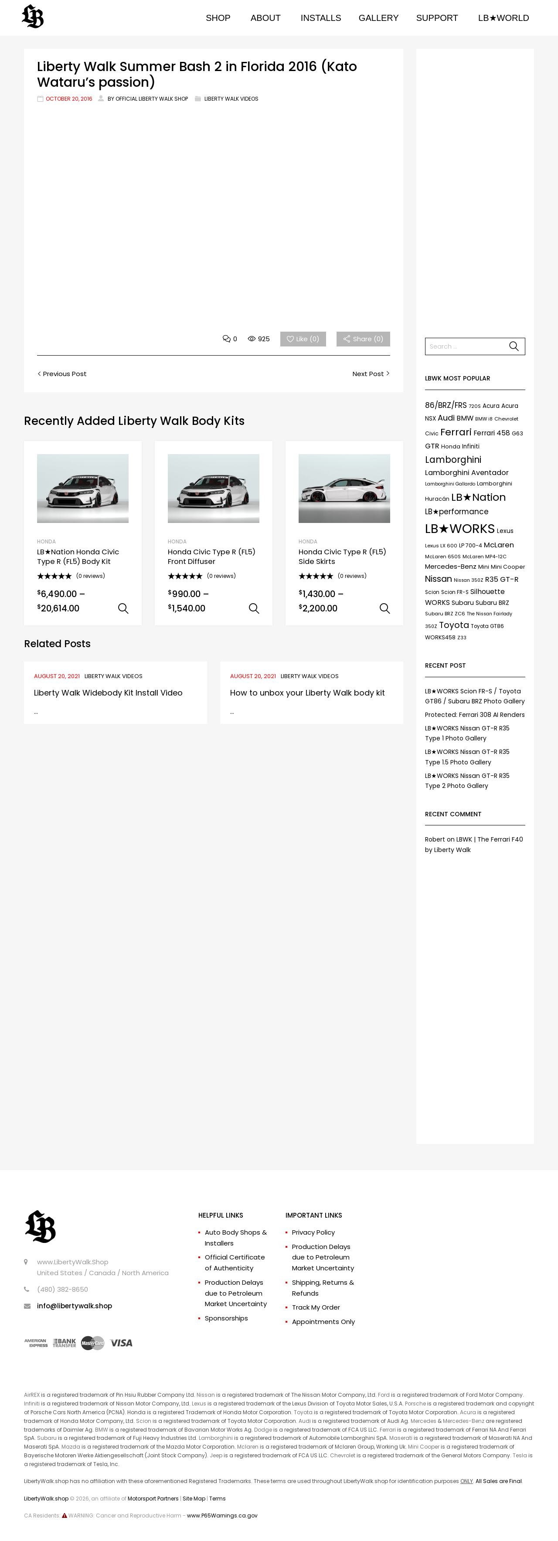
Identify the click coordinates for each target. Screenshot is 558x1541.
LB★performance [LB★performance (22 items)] (457, 511)
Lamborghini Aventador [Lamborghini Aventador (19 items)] (467, 473)
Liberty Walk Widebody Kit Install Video (108, 692)
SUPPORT (437, 18)
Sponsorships (226, 1318)
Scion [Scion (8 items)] (432, 592)
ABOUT (266, 18)
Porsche (415, 1403)
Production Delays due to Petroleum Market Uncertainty (236, 1293)
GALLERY (379, 18)
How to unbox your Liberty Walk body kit (307, 692)
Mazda (70, 1446)
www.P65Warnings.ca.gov (222, 1515)
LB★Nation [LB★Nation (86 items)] (478, 497)
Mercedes (423, 1421)
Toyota (303, 1412)
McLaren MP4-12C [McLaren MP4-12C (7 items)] (485, 556)
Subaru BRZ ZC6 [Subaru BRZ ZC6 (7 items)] (445, 613)
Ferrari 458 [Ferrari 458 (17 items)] (491, 433)
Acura (468, 1412)
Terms (217, 1498)
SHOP (218, 18)
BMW (101, 1429)
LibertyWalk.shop (46, 1498)
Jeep (216, 1455)
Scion (143, 1421)
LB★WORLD (503, 18)
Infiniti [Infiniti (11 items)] (471, 446)
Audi (305, 1421)
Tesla (520, 1455)
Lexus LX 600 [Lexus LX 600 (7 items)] (441, 545)
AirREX (32, 1394)
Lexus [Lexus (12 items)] (505, 530)
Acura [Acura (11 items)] (491, 406)
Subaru (47, 1438)
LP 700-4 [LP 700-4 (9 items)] (470, 545)
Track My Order (316, 1307)
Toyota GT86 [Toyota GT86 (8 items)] (487, 626)
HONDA (46, 541)
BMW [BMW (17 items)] (464, 418)
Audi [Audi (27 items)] (446, 417)
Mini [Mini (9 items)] (483, 566)
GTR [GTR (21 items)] (432, 446)
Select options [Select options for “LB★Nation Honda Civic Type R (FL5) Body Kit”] (123, 608)
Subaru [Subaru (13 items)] (463, 602)
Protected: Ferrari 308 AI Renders (475, 714)
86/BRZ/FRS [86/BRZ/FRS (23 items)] (446, 405)
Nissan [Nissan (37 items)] (438, 579)
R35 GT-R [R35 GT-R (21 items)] (502, 579)
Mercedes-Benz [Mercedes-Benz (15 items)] (450, 566)
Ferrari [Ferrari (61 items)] (456, 432)
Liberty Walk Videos (231, 98)
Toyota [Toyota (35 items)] (454, 625)
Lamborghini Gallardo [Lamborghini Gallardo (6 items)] (450, 484)
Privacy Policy (313, 1232)
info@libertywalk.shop (74, 1305)
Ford (384, 1394)
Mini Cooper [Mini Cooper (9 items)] (508, 566)
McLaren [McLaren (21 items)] (499, 545)
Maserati (400, 1438)
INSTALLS (321, 18)
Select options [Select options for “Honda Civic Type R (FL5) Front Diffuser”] (254, 608)
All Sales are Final (499, 1481)
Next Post (369, 373)
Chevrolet (342, 1455)
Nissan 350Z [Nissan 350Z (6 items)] (468, 580)
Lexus (199, 1403)
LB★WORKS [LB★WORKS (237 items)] (460, 528)
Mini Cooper (423, 1446)
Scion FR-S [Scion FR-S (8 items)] (455, 592)
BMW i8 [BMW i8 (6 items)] (484, 419)
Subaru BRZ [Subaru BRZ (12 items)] (492, 602)
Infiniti (32, 1403)
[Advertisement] (475, 188)
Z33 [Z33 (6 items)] (461, 638)
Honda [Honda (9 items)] (450, 446)
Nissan (206, 1394)
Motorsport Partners (153, 1498)
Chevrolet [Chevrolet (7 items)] (506, 418)
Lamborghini (216, 1438)
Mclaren (248, 1446)
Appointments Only (323, 1321)
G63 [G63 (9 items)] (517, 433)
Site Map (194, 1498)
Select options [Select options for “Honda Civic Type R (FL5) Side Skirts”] (385, 608)
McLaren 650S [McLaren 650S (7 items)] (443, 556)
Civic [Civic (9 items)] (432, 433)
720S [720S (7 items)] (475, 406)
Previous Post (64, 373)
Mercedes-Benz (463, 1421)
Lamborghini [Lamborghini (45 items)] (453, 459)
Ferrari (388, 1429)
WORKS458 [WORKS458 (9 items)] (440, 637)
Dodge (263, 1429)
